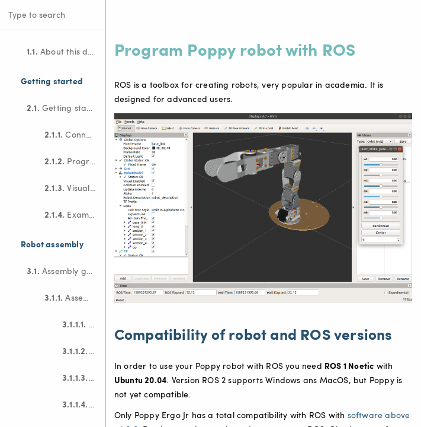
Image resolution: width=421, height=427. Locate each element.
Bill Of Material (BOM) (83, 324)
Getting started (65, 107)
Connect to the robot (74, 134)
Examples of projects (74, 214)
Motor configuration (83, 377)
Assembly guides (66, 270)
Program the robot (74, 161)
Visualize (72, 187)
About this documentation (66, 51)
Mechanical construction (83, 404)
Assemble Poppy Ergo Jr (74, 297)
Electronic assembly (83, 350)
